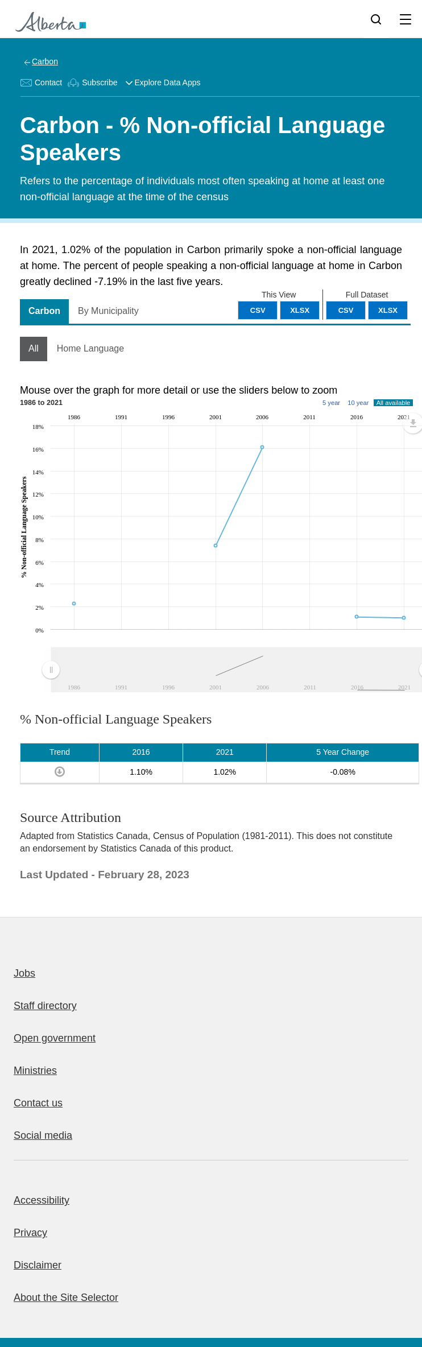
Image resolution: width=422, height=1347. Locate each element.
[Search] (376, 19)
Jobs (24, 973)
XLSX (388, 310)
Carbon (45, 61)
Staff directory (45, 1005)
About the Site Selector (66, 1297)
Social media (43, 1135)
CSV (346, 310)
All (33, 348)
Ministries (35, 1070)
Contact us (38, 1103)
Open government (55, 1038)
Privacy (30, 1232)
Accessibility (41, 1200)
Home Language (90, 348)
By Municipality (108, 311)
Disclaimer (37, 1265)
